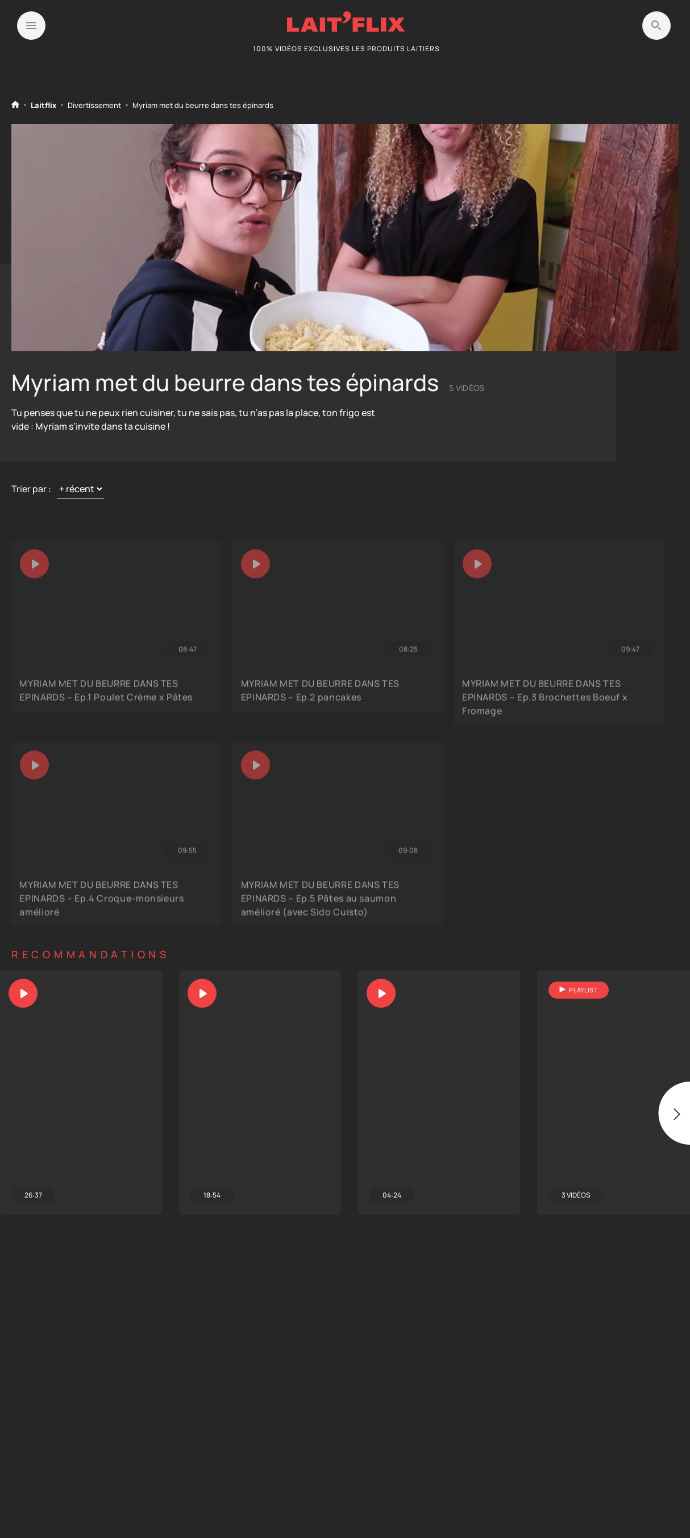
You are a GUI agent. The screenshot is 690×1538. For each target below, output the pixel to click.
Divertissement (94, 105)
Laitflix (43, 105)
